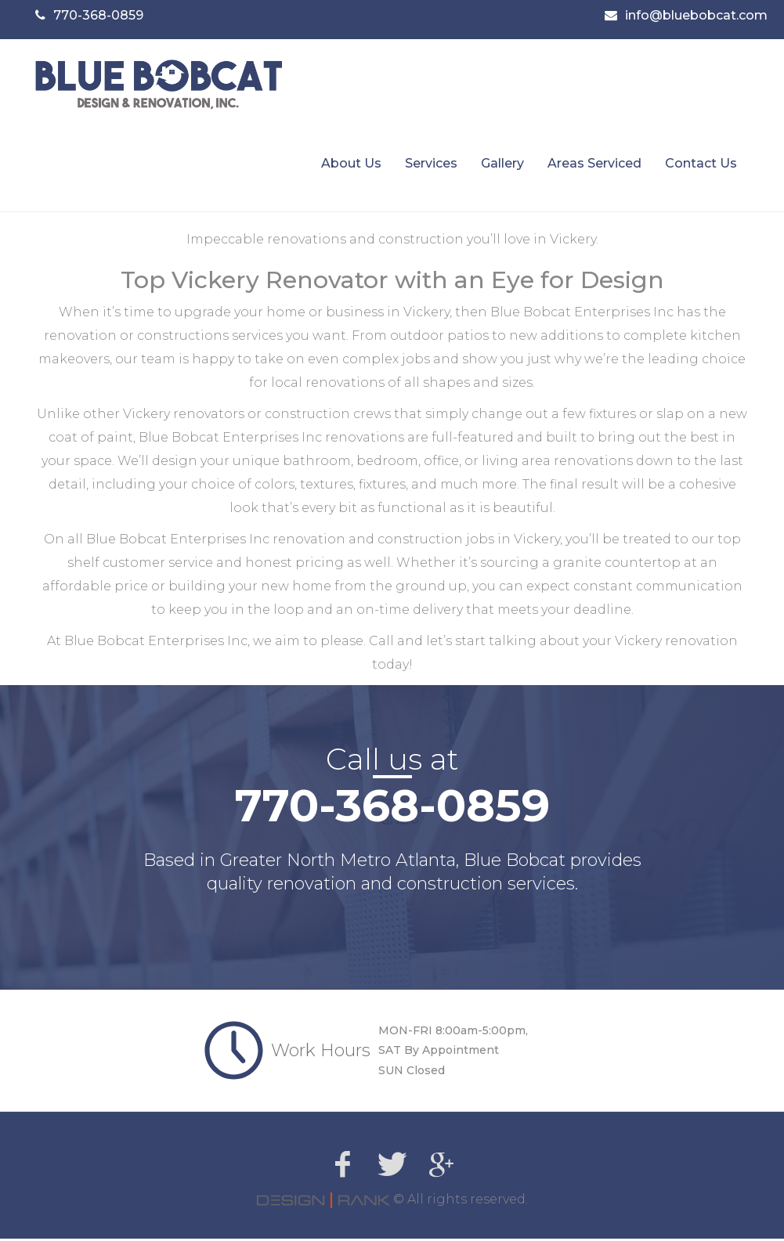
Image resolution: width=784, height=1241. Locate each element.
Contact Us (701, 165)
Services (431, 165)
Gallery (502, 165)
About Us (351, 165)
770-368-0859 (98, 15)
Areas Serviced (594, 165)
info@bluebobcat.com (696, 15)
